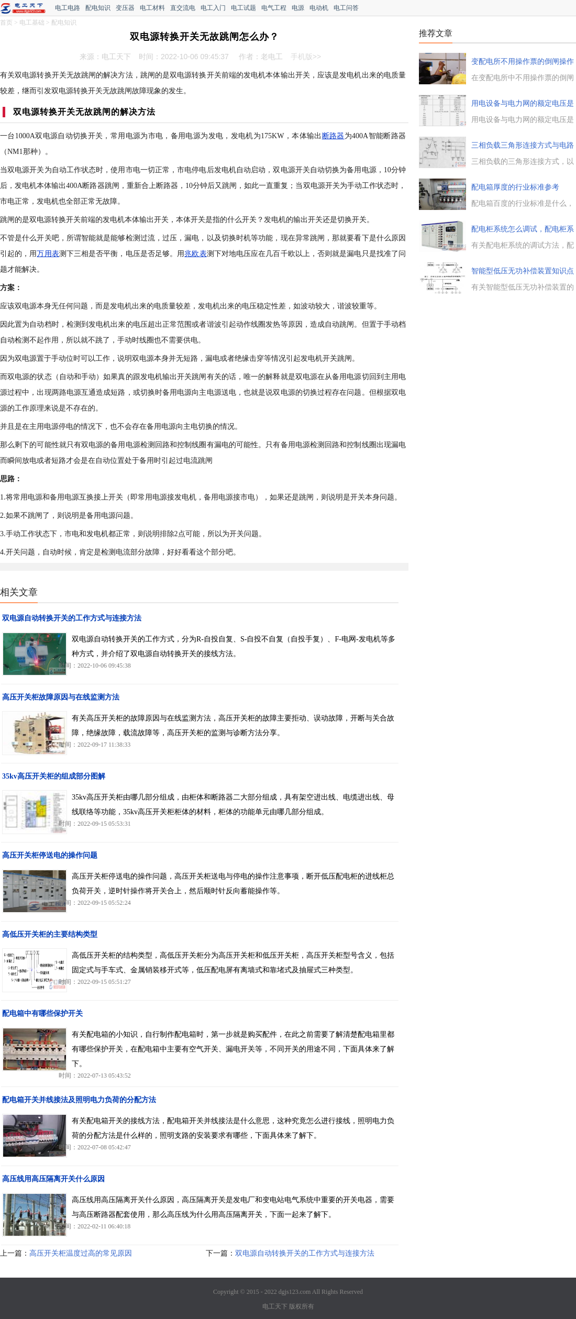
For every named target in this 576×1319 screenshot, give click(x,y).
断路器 (333, 136)
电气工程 (273, 8)
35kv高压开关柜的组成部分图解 (53, 776)
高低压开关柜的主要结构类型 (49, 934)
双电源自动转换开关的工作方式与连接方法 (71, 618)
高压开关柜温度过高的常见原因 (80, 1253)
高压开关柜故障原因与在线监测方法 (60, 697)
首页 (6, 22)
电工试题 (243, 8)
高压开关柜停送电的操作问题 (49, 855)
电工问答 (346, 8)
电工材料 (152, 8)
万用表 (48, 254)
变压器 (125, 8)
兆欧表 (195, 254)
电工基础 (32, 22)
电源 (298, 8)
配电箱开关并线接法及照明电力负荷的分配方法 (79, 1100)
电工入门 (213, 8)
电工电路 (67, 8)
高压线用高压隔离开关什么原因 (53, 1179)
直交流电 (182, 8)
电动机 (318, 8)
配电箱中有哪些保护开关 (42, 1013)
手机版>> (306, 56)
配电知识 (97, 8)
